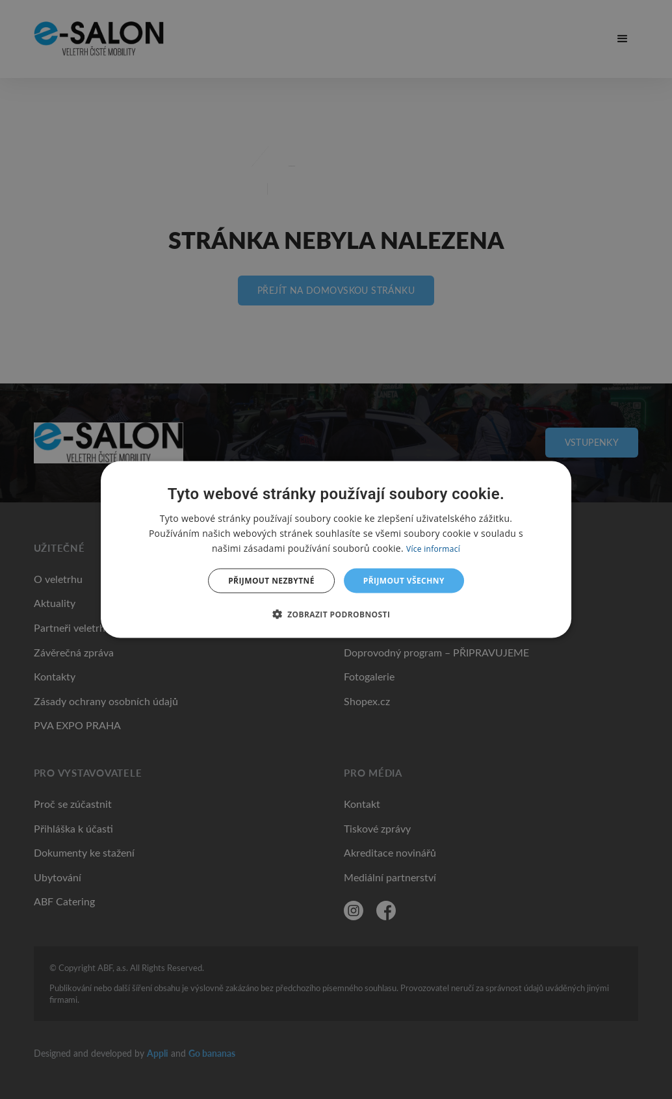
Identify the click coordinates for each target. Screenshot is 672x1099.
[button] (336, 614)
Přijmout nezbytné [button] (271, 580)
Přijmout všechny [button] (404, 580)
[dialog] (336, 549)
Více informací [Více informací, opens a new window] (433, 548)
